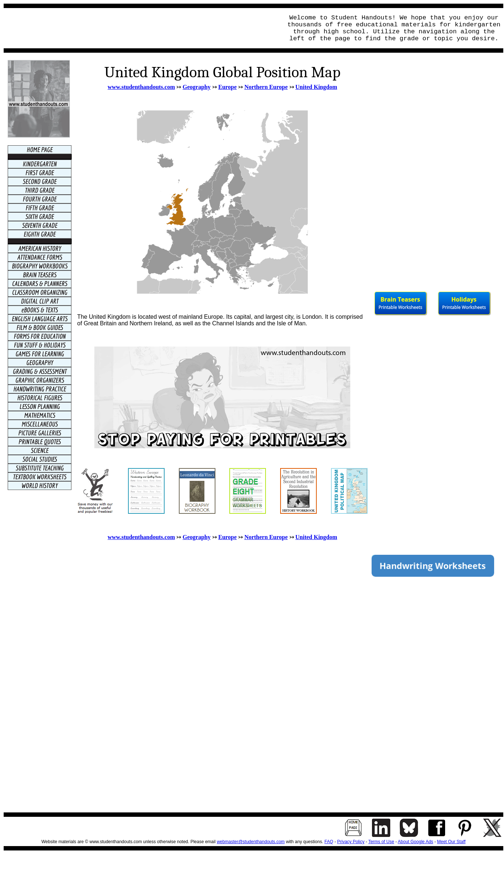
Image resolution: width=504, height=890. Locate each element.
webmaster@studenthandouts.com (251, 841)
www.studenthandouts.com (141, 87)
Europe (227, 87)
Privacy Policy (351, 841)
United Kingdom (316, 87)
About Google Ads (415, 841)
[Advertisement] (141, 28)
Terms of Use (381, 841)
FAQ (328, 841)
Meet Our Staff (451, 841)
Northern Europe (265, 87)
